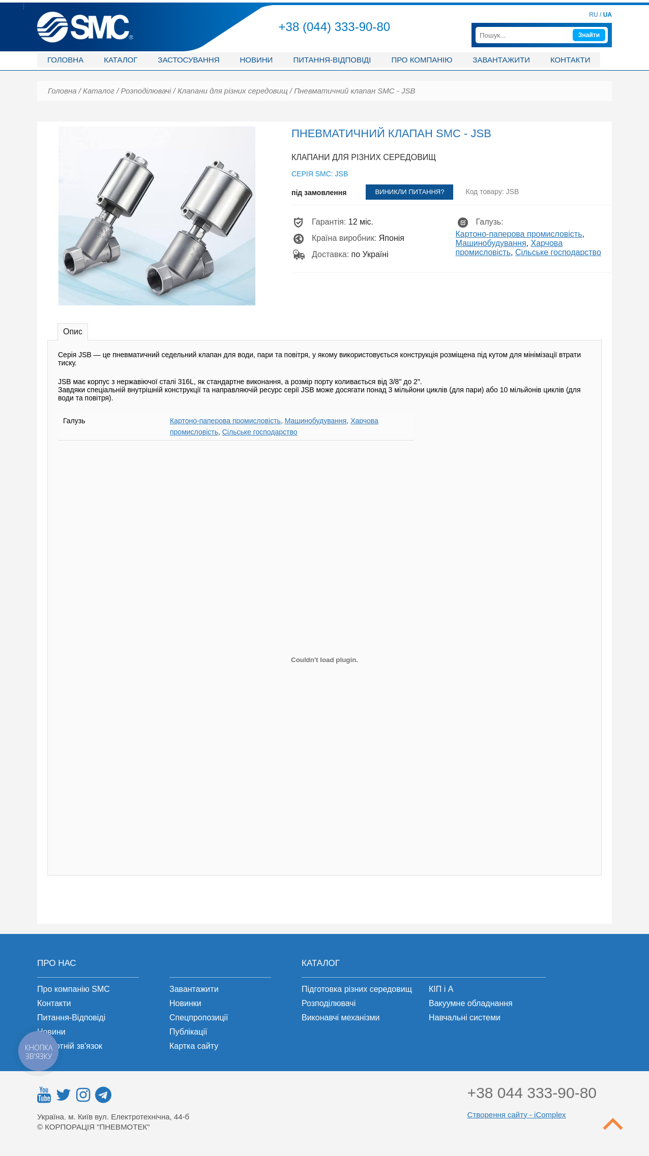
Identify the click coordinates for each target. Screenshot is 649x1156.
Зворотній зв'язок (69, 1046)
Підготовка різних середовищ (357, 989)
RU (593, 14)
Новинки (185, 1003)
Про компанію (421, 59)
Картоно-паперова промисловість (519, 234)
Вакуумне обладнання (471, 1003)
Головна (65, 59)
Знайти (589, 35)
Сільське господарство (558, 252)
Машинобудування (491, 243)
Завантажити (501, 59)
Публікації (188, 1031)
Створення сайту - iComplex (516, 1114)
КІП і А (441, 989)
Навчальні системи (464, 1017)
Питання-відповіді (332, 59)
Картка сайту (193, 1046)
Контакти (570, 59)
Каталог (120, 59)
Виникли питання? (409, 192)
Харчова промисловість (509, 248)
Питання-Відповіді (71, 1017)
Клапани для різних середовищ (233, 90)
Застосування (188, 59)
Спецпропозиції (198, 1017)
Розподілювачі (146, 90)
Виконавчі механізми (340, 1017)
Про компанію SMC (73, 989)
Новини (256, 59)
